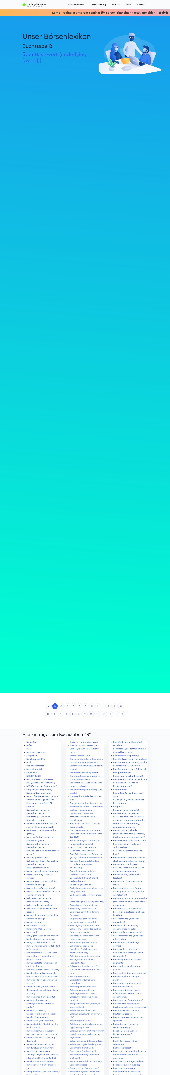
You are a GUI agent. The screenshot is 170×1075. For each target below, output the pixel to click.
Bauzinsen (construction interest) (86, 830)
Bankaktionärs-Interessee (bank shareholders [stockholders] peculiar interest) (41, 956)
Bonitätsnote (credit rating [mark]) (130, 762)
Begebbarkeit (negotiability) (84, 905)
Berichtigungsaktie (35, 759)
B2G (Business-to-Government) (41, 786)
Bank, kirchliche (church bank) (41, 942)
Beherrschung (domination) (83, 942)
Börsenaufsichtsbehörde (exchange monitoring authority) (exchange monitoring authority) (129, 833)
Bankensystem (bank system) (40, 1044)
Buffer (29, 745)
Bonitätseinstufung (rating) (126, 756)
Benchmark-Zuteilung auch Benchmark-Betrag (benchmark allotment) (85, 1054)
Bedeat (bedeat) (78, 881)
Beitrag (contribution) (80, 976)
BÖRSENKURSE (33, 776)
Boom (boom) (120, 790)
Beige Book (32, 742)
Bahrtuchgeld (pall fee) (37, 857)
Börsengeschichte (35, 766)
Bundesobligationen (36, 752)
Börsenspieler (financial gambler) (129, 973)
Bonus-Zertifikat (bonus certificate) (130, 779)
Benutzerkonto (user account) (84, 1068)
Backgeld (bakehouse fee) (39, 793)
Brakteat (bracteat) (122, 1048)
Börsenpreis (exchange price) (127, 932)
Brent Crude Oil (34, 769)
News (128, 5)
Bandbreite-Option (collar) (39, 929)
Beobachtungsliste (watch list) (85, 1072)
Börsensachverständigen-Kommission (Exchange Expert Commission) (128, 952)
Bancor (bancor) (34, 922)
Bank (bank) (32, 932)
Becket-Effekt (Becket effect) (84, 878)
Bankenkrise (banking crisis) (40, 1021)
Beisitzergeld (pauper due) (83, 987)
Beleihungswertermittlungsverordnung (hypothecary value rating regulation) (87, 1034)
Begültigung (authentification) (85, 925)
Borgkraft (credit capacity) (126, 810)
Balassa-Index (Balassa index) (40, 888)
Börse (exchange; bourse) (126, 813)
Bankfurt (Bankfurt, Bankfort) (40, 1048)
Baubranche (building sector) (84, 773)
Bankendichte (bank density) (40, 997)
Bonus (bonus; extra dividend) (128, 776)
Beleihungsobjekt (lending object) (87, 1044)
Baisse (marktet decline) (38, 868)
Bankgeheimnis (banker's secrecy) (43, 1072)
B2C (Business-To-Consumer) (40, 783)
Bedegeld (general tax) (81, 885)
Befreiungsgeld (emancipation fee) (87, 902)
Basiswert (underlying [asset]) (84, 742)
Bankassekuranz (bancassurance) (42, 970)
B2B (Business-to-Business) (39, 779)
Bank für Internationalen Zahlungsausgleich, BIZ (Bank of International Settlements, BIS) (42, 1054)
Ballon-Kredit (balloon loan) (39, 905)
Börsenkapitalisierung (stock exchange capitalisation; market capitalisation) (128, 891)
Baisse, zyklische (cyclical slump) (42, 871)
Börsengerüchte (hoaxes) (125, 864)
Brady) (116, 1038)
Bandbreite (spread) (36, 925)
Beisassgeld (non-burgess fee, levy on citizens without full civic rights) (86, 969)
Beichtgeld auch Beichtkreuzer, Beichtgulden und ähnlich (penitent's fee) (85, 959)
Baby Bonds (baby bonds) (39, 790)
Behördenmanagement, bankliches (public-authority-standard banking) (84, 949)
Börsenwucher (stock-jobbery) (128, 1000)
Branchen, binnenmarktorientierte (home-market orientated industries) (129, 1054)
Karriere (116, 5)
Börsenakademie (76, 5)
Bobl (28, 762)
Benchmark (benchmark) (82, 1048)
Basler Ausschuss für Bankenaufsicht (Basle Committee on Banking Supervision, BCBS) (86, 759)
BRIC (28, 749)
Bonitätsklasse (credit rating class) (130, 759)
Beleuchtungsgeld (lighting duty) (86, 1041)
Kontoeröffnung (98, 5)
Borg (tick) (118, 807)
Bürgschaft (31, 756)
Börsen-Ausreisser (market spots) (129, 840)
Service (141, 5)
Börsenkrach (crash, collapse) (127, 908)
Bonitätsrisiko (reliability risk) (127, 766)
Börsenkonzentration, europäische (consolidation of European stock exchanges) (130, 901)
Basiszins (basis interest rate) (84, 745)
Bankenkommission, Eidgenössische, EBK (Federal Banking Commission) (41, 1013)
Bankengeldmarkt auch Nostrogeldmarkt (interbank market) (40, 1003)
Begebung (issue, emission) (83, 908)
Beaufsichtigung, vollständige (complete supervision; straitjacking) (84, 864)
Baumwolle (31, 773)
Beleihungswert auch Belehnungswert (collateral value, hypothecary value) (86, 1024)
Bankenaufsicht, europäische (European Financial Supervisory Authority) (42, 990)
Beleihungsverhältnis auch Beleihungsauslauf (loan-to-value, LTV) (86, 1013)
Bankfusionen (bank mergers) (40, 1061)
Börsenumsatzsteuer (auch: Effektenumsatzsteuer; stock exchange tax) (127, 993)
